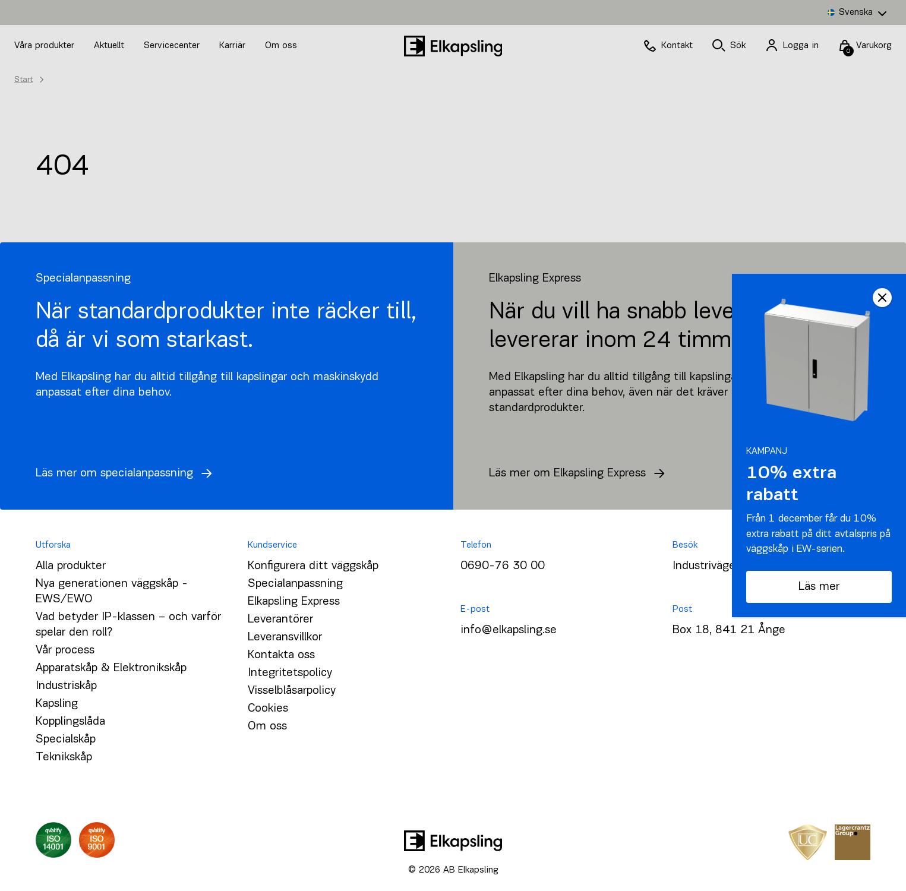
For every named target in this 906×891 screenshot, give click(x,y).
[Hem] (453, 46)
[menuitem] (857, 12)
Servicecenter (173, 45)
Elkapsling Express (294, 602)
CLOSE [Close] (882, 297)
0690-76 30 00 (502, 566)
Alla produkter (71, 566)
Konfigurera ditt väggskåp (313, 566)
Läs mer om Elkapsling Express (580, 473)
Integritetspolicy (290, 673)
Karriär (233, 45)
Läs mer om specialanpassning (127, 473)
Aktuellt (110, 45)
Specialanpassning (295, 584)
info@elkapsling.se (508, 630)
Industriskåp (66, 686)
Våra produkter (44, 45)
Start (23, 79)
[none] (857, 12)
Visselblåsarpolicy (292, 691)
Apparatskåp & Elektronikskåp (111, 668)
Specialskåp (66, 739)
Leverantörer (280, 619)
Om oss (281, 45)
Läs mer (818, 587)
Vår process (65, 650)
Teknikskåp (64, 757)
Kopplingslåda (70, 722)
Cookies (268, 709)
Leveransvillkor (285, 637)
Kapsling (57, 704)
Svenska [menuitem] (856, 12)
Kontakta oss (281, 655)
